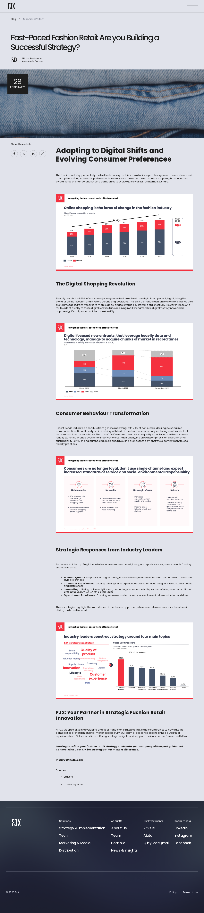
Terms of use (190, 892)
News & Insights (124, 850)
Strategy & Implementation (82, 828)
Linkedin (181, 828)
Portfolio (118, 843)
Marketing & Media (74, 843)
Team (116, 835)
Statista (68, 776)
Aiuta (147, 835)
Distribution (68, 850)
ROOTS (149, 828)
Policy (173, 892)
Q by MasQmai (155, 842)
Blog (13, 19)
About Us (119, 828)
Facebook (182, 843)
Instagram (183, 835)
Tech (63, 835)
